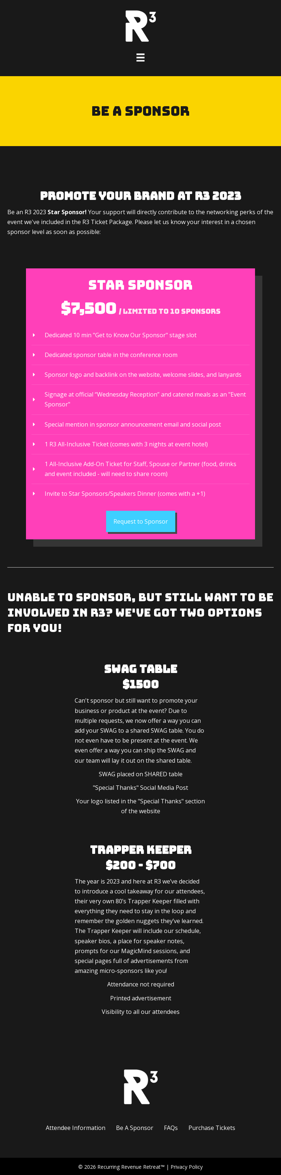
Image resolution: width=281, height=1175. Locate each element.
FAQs (171, 1128)
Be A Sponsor (134, 1128)
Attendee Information (75, 1128)
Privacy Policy (187, 1166)
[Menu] (140, 57)
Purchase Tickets (211, 1128)
